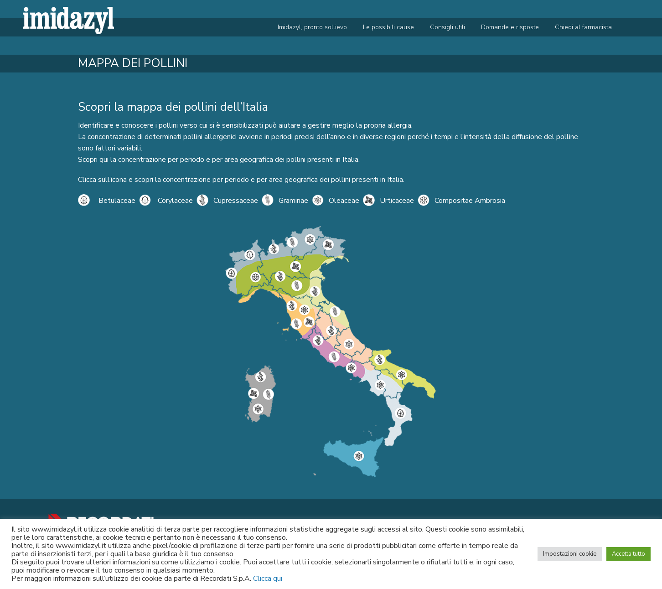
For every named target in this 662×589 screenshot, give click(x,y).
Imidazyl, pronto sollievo (312, 27)
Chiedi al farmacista (583, 27)
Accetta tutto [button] (628, 554)
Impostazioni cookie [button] (569, 554)
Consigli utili (447, 27)
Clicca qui (267, 579)
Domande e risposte (510, 27)
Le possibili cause (388, 27)
